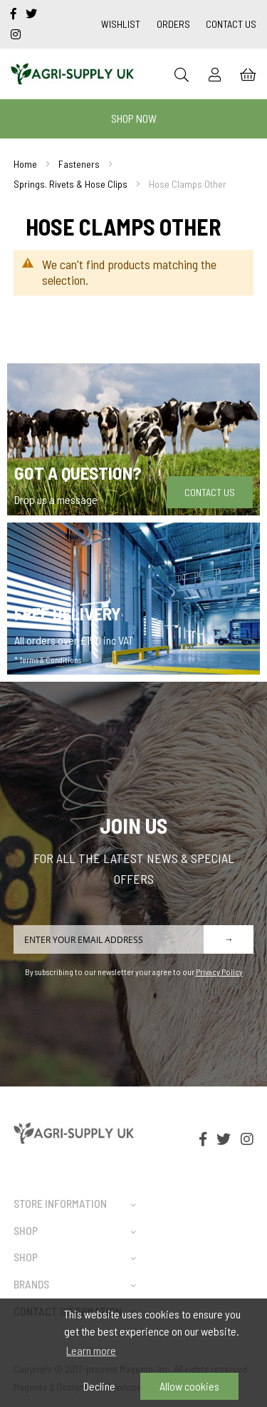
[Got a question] (133, 439)
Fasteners (79, 164)
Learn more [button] (91, 1350)
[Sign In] (215, 74)
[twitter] (31, 13)
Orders (173, 24)
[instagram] (16, 34)
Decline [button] (99, 1386)
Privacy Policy (219, 972)
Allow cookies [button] (189, 1386)
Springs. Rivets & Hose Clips (70, 184)
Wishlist (120, 24)
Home (25, 164)
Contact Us (231, 24)
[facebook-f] (15, 13)
